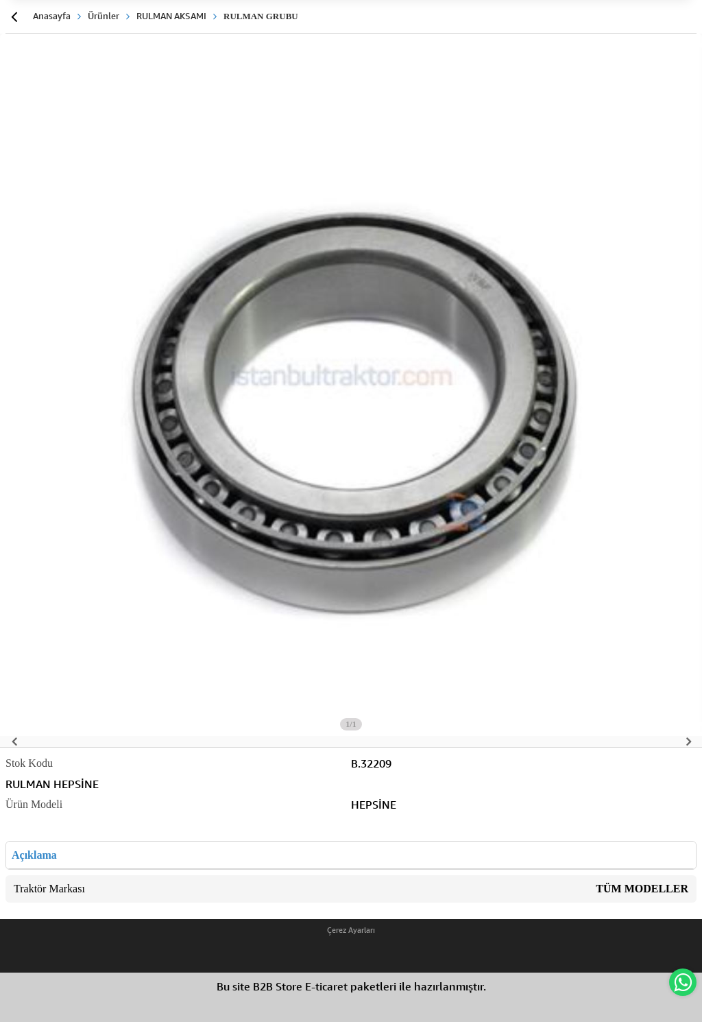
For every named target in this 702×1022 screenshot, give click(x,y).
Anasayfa (52, 16)
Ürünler (103, 16)
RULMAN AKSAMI (171, 16)
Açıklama (34, 855)
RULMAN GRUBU (260, 16)
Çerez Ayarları (351, 930)
